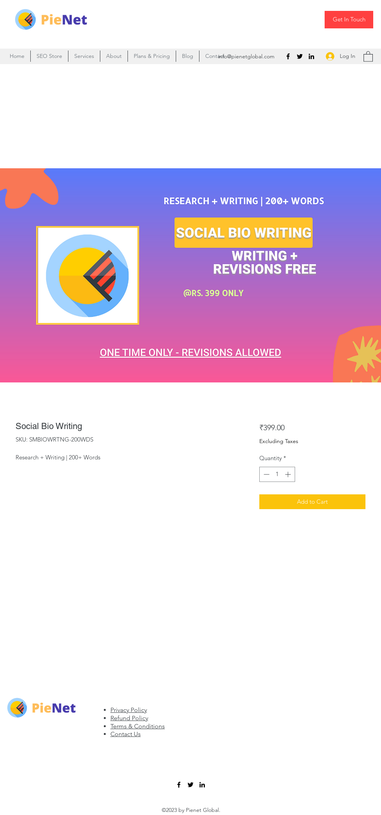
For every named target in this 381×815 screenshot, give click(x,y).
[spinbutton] (277, 474)
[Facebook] (288, 56)
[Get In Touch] (349, 19)
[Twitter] (300, 56)
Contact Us (125, 734)
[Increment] (288, 474)
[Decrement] (265, 474)
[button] (368, 56)
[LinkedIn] (311, 56)
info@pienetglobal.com (246, 56)
